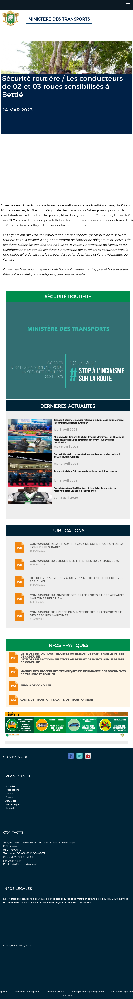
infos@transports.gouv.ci (23, 864)
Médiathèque (12, 804)
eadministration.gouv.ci (27, 992)
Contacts (10, 808)
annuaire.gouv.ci (55, 992)
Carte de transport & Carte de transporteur (56, 700)
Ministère (10, 786)
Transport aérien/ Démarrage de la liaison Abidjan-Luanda (85, 471)
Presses (9, 797)
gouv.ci (4, 992)
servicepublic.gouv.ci (122, 992)
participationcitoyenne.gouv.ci (87, 992)
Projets (9, 794)
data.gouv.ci (68, 995)
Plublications (12, 790)
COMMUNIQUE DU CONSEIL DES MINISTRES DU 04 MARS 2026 (74, 561)
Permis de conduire (35, 685)
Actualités (10, 801)
